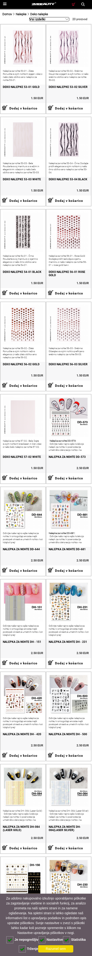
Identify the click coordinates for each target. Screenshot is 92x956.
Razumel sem (56, 949)
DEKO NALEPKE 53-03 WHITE (22, 179)
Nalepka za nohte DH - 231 (68, 642)
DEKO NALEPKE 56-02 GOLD (21, 364)
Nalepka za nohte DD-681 (67, 549)
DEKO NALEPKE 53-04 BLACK (68, 179)
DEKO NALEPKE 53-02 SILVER (68, 87)
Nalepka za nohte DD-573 (67, 457)
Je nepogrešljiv (22, 939)
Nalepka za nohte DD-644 (21, 549)
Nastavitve (50, 939)
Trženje (28, 948)
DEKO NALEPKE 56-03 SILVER (68, 364)
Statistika (74, 939)
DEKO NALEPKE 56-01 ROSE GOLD (67, 273)
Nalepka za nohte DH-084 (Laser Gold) (21, 828)
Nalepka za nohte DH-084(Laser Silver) (65, 828)
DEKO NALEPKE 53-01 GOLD (21, 87)
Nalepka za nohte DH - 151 (22, 642)
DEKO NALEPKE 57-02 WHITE (22, 457)
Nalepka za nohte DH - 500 (68, 734)
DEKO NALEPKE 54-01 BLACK (22, 272)
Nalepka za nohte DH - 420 (22, 734)
